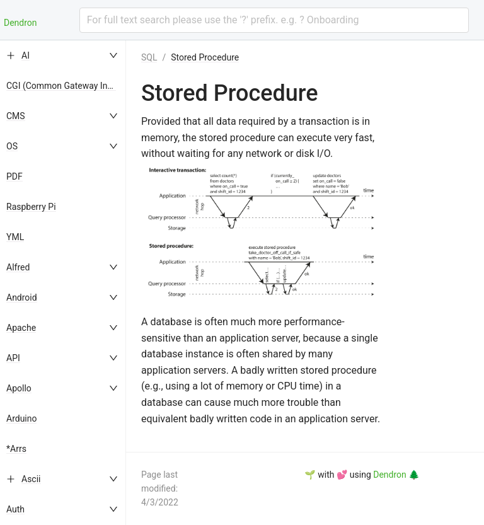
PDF (14, 176)
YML (15, 237)
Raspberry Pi (31, 207)
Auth (15, 509)
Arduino (21, 418)
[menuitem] (63, 55)
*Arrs (16, 449)
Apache (21, 328)
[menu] (63, 282)
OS (12, 146)
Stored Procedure (205, 57)
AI (25, 55)
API (13, 358)
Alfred (18, 267)
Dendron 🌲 (396, 475)
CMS (15, 116)
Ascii (31, 479)
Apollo (19, 388)
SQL (149, 57)
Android (21, 297)
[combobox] (274, 20)
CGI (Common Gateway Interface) (72, 86)
